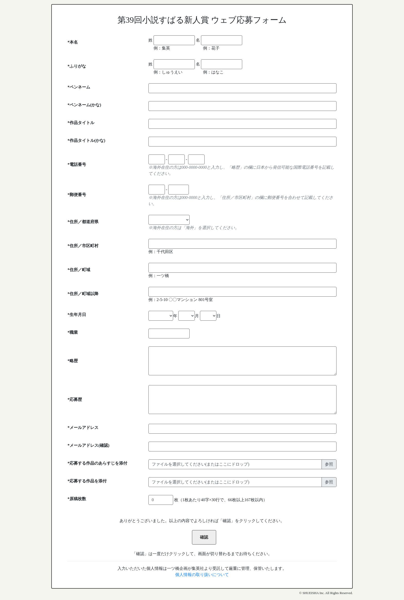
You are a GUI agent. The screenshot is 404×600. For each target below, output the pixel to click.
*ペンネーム (79, 87)
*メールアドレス (83, 427)
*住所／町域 (79, 269)
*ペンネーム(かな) (84, 105)
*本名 (73, 42)
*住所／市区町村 (83, 246)
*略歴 (73, 361)
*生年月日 (77, 314)
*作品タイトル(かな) (86, 140)
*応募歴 (75, 399)
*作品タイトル (81, 122)
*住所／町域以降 (83, 293)
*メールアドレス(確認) (89, 445)
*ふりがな (77, 66)
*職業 (73, 332)
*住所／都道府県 (83, 222)
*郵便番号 (77, 194)
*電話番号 (77, 164)
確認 (204, 537)
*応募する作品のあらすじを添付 (97, 463)
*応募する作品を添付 (87, 481)
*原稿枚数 (77, 499)
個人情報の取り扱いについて (202, 574)
